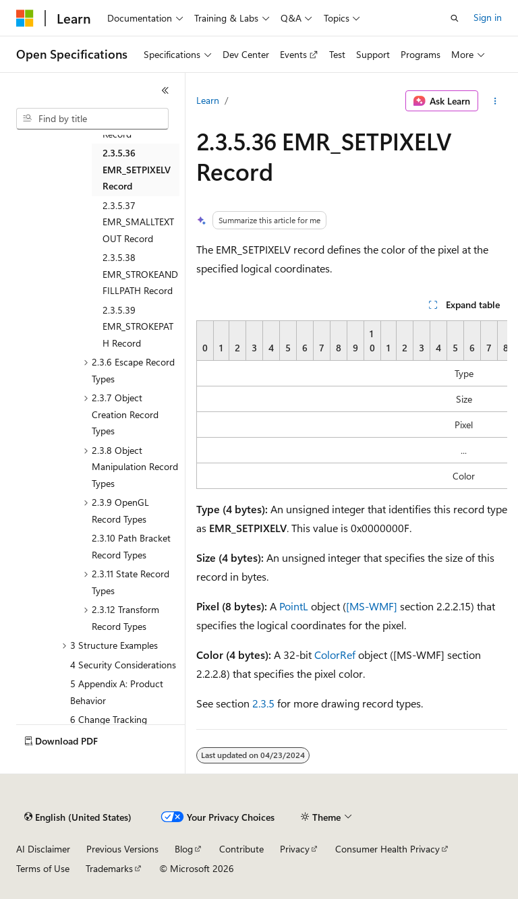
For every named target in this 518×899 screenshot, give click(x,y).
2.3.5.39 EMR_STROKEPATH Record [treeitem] (138, 326)
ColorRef (334, 654)
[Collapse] (165, 90)
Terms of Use (42, 868)
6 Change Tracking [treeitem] (108, 719)
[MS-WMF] (371, 606)
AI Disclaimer (43, 848)
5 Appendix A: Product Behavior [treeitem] (116, 692)
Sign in (487, 17)
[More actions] (495, 101)
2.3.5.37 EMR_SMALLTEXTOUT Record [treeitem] (138, 222)
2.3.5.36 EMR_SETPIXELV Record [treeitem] (137, 169)
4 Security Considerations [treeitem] (123, 664)
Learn (207, 100)
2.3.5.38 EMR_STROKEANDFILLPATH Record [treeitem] (140, 274)
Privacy (295, 848)
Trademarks (109, 868)
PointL (293, 606)
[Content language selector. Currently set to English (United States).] (78, 817)
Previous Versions (122, 848)
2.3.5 (263, 703)
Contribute (241, 848)
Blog (184, 848)
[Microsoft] (25, 18)
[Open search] (454, 18)
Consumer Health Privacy (387, 848)
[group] (351, 404)
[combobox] (92, 118)
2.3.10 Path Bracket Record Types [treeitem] (131, 546)
